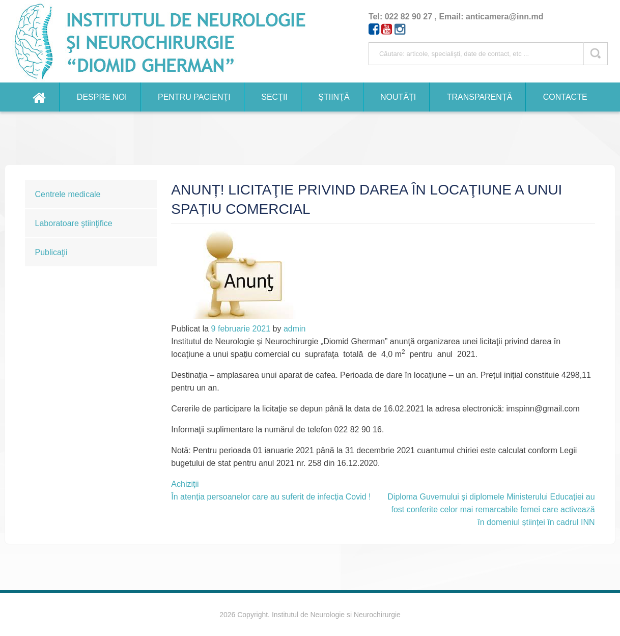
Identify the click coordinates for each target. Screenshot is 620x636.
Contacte (565, 97)
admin (295, 328)
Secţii (274, 97)
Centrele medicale (68, 194)
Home (39, 97)
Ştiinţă (333, 97)
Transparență (480, 97)
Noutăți (398, 97)
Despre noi (102, 97)
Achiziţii (185, 484)
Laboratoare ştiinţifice (73, 223)
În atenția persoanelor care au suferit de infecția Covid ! (271, 496)
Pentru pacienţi (194, 97)
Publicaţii (51, 252)
